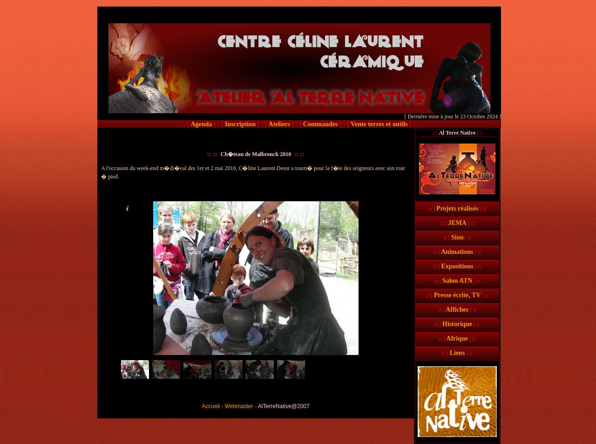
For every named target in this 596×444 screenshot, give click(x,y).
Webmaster (239, 406)
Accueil (211, 406)
